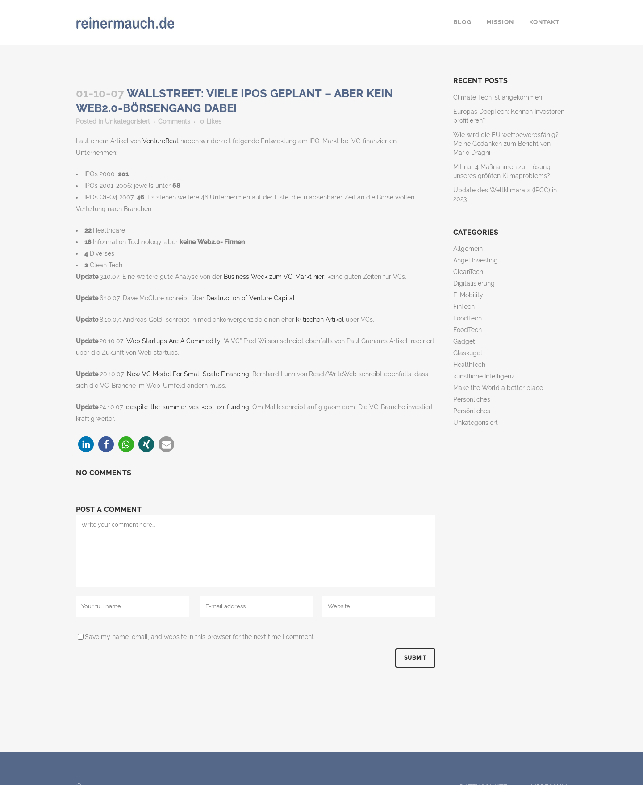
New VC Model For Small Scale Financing (188, 374)
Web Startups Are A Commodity (173, 341)
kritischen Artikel (321, 319)
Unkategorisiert (127, 121)
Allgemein (468, 248)
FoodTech (467, 318)
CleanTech (468, 271)
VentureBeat (161, 141)
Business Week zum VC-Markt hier (274, 276)
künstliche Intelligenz (483, 376)
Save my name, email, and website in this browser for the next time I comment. (200, 636)
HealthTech (469, 364)
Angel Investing (475, 260)
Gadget (464, 341)
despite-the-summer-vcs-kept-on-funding (187, 407)
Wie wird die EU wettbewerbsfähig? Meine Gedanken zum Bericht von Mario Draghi (506, 143)
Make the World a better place (498, 387)
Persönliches (471, 399)
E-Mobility (468, 295)
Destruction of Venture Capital (250, 298)
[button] (86, 444)
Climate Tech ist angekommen (497, 97)
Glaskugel (467, 353)
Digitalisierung (474, 283)
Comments (174, 121)
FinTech (464, 306)
